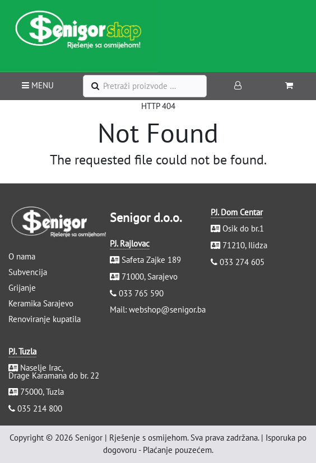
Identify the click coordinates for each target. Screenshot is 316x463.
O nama (21, 256)
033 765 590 (141, 293)
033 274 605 (242, 262)
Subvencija (27, 272)
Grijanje (22, 287)
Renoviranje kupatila (44, 319)
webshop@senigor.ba (167, 309)
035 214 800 (39, 408)
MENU (38, 85)
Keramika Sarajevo (40, 303)
